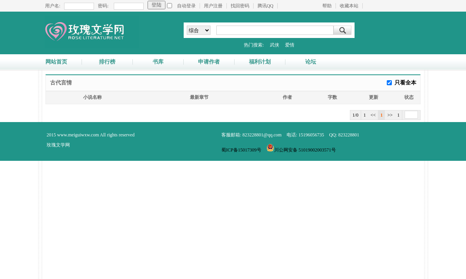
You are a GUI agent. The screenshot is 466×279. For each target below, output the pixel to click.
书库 (158, 62)
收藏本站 (349, 6)
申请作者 (209, 62)
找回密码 (240, 6)
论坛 (310, 62)
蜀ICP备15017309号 (241, 150)
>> (390, 115)
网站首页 (56, 62)
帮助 (327, 6)
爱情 (289, 45)
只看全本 (405, 83)
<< (373, 115)
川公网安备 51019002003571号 (301, 150)
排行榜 (107, 62)
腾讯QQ (265, 6)
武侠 (274, 45)
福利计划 (260, 62)
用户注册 (213, 6)
